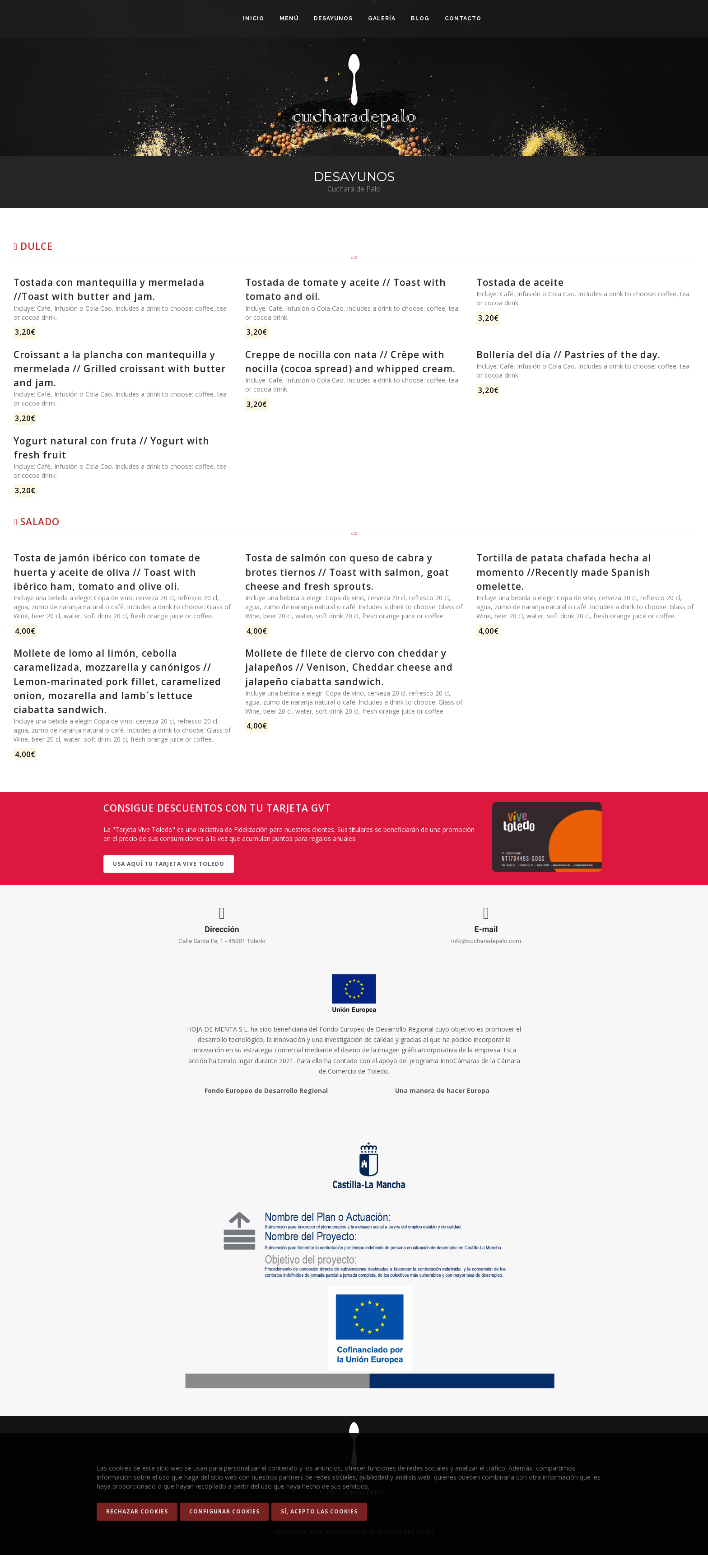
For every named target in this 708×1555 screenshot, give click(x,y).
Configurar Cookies (224, 1511)
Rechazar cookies (137, 1511)
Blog (420, 18)
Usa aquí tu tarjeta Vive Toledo (168, 864)
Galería (382, 18)
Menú (288, 18)
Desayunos (333, 18)
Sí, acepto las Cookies (319, 1511)
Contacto (463, 18)
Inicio (253, 18)
